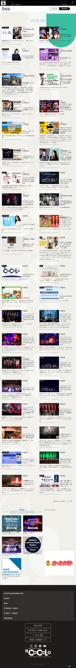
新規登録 (64, 8)
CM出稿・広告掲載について (38, 640)
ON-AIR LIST (64, 4)
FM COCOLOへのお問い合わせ (38, 630)
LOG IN (54, 8)
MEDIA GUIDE (38, 625)
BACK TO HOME (59, 501)
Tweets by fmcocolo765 (49, 509)
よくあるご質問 (38, 635)
